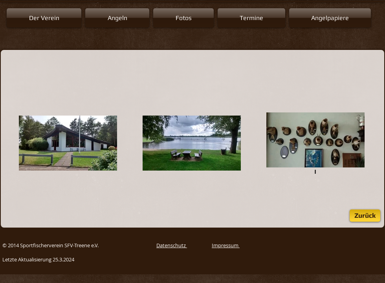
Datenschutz (171, 245)
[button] (45, 18)
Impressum (226, 245)
